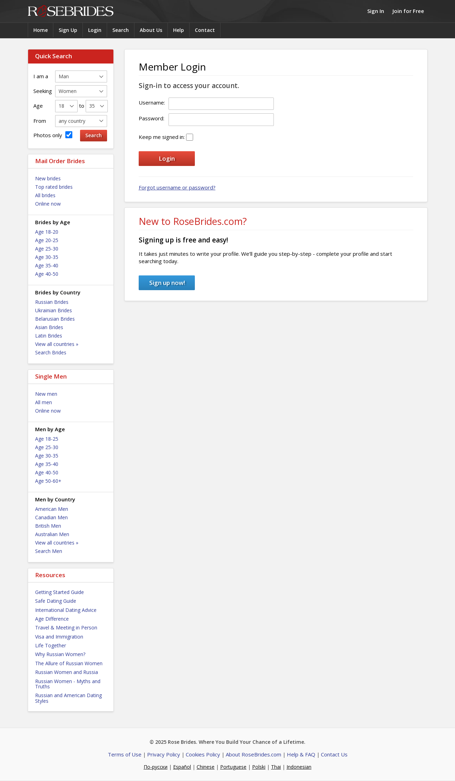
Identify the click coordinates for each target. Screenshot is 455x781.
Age (38, 105)
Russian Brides (51, 302)
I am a (40, 76)
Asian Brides (49, 327)
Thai (276, 766)
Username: (152, 102)
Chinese (206, 766)
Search (120, 30)
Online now (48, 203)
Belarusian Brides (55, 318)
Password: (151, 118)
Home (40, 30)
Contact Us (334, 754)
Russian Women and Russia (66, 672)
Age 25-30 (46, 248)
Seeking (42, 90)
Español (182, 766)
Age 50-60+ (48, 481)
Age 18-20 (46, 231)
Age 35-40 (46, 265)
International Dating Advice (66, 610)
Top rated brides (54, 186)
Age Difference (52, 618)
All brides (45, 195)
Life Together (50, 645)
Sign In (375, 10)
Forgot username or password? (177, 187)
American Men (51, 509)
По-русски (155, 766)
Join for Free (408, 10)
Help (178, 30)
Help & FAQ (301, 754)
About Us (151, 30)
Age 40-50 (46, 274)
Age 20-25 (46, 240)
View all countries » (56, 344)
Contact (205, 30)
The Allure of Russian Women (69, 663)
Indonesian (298, 766)
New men (46, 393)
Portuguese (233, 766)
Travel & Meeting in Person (66, 627)
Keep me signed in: (162, 136)
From (39, 120)
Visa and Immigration (59, 636)
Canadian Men (51, 517)
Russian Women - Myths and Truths (67, 684)
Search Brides (50, 352)
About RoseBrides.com (253, 754)
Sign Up (68, 30)
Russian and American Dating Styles (68, 698)
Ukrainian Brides (53, 310)
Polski (258, 766)
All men (43, 402)
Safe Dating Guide (55, 601)
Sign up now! (167, 283)
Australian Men (52, 534)
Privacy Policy (163, 754)
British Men (48, 525)
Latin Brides (48, 335)
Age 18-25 (46, 438)
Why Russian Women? (60, 654)
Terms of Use (124, 754)
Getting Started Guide (59, 592)
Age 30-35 (46, 257)
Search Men (48, 551)
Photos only (52, 135)
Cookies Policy (203, 754)
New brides (48, 178)
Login (94, 30)
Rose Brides (70, 11)
